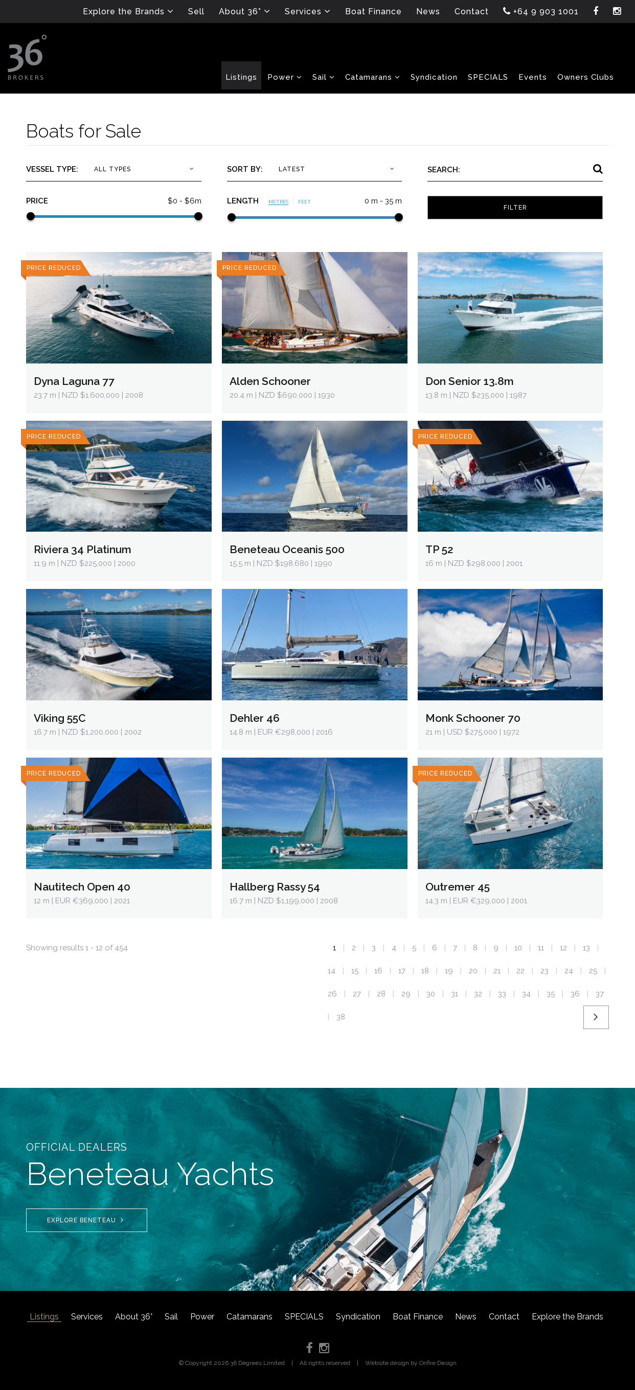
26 (332, 993)
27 (357, 993)
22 (520, 970)
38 (340, 1016)
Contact (504, 1316)
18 (425, 970)
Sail (171, 1316)
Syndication (358, 1316)
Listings (44, 1316)
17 (401, 970)
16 (378, 970)
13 (586, 947)
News (466, 1316)
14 (331, 970)
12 (563, 947)
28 (381, 993)
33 (502, 993)
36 (575, 993)
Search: (443, 169)
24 (568, 970)
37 (600, 993)
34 (526, 993)
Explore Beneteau (85, 1220)
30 (430, 993)
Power (202, 1316)
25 (593, 970)
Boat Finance (418, 1316)
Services (87, 1316)
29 (406, 993)
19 (449, 970)
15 (354, 970)
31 (454, 993)
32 (478, 993)
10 (518, 947)
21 (497, 970)
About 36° (133, 1316)
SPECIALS (304, 1316)
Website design (387, 1362)
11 (541, 947)
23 (544, 970)
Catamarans (249, 1316)
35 (551, 993)
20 (473, 970)
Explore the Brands (567, 1316)
